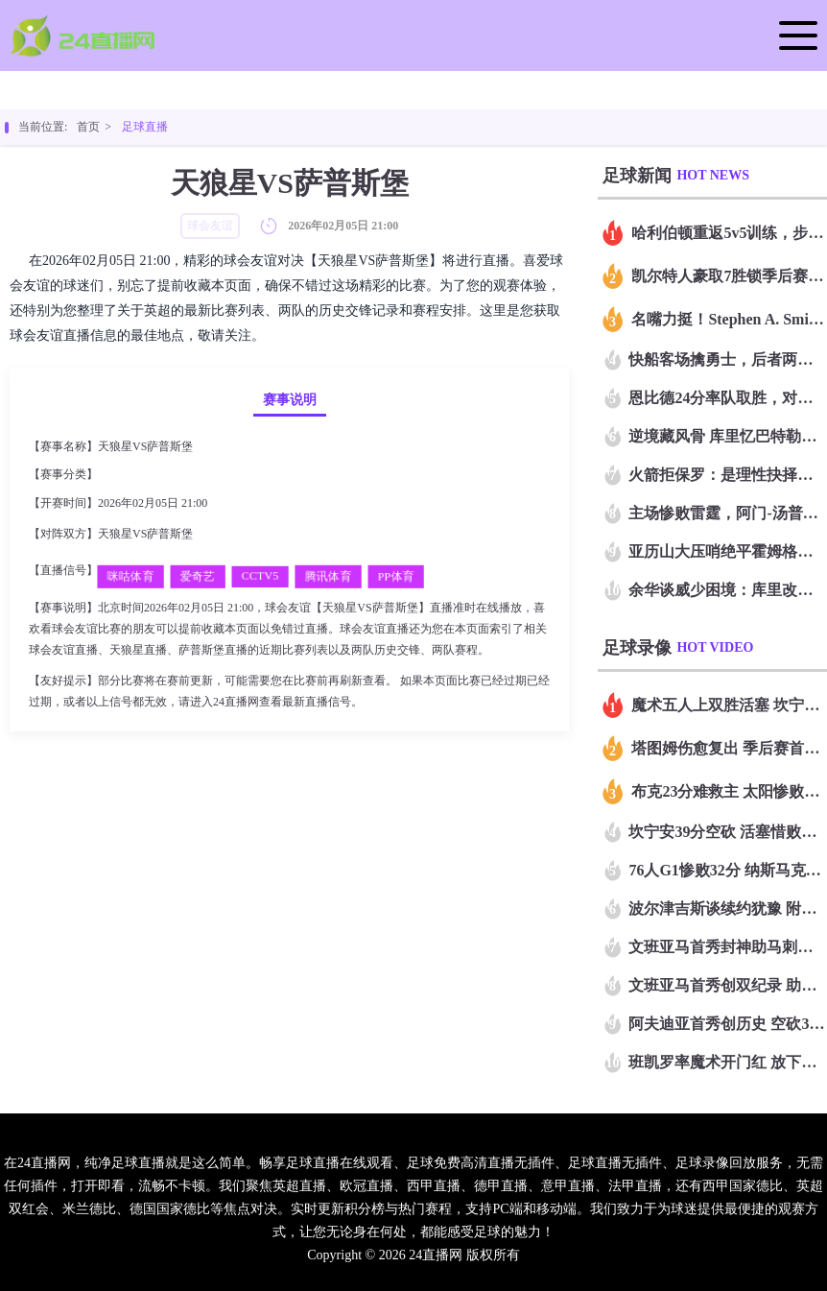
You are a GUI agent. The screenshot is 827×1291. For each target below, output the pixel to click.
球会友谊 (124, 474)
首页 (88, 126)
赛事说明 (290, 400)
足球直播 (145, 126)
